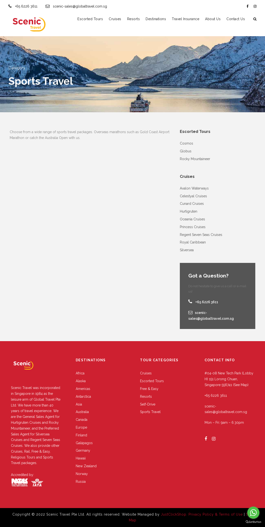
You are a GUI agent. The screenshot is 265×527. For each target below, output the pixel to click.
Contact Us (235, 19)
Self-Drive (147, 404)
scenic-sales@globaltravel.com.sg (80, 6)
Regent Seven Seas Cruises (201, 235)
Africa (80, 373)
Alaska (81, 381)
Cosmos (186, 143)
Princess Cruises (193, 227)
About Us (213, 19)
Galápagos (84, 443)
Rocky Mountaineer (195, 159)
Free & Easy (149, 389)
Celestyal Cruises (193, 196)
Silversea (187, 250)
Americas (83, 389)
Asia (79, 404)
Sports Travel (150, 412)
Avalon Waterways (194, 188)
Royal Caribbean (193, 242)
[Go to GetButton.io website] (253, 522)
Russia (81, 482)
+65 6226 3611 (26, 6)
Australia (82, 412)
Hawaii (81, 458)
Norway (82, 474)
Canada (81, 420)
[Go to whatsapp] (253, 513)
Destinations (156, 19)
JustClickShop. (174, 514)
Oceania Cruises (192, 219)
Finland (81, 435)
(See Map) (240, 385)
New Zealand (86, 466)
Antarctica (83, 396)
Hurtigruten (188, 211)
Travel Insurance (185, 19)
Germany (83, 450)
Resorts (133, 19)
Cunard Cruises (192, 204)
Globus (185, 151)
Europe (81, 427)
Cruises (115, 19)
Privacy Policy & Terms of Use (216, 514)
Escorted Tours (90, 19)
